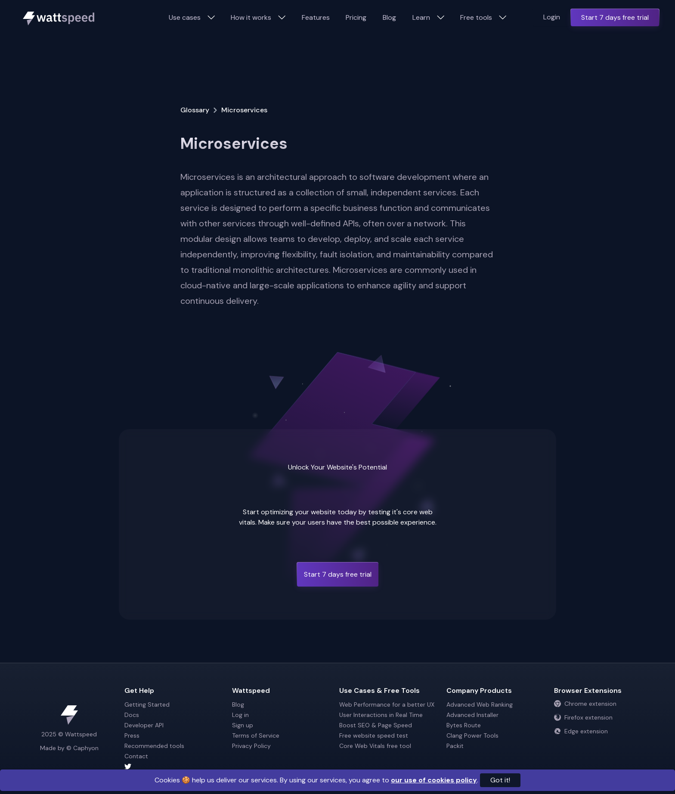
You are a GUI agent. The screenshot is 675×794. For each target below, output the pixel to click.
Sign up (242, 725)
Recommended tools (154, 746)
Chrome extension (585, 703)
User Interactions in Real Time (381, 715)
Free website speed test (373, 735)
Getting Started (147, 704)
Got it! (500, 780)
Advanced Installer (472, 715)
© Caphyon (82, 748)
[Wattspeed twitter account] (176, 766)
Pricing (356, 17)
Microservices (244, 109)
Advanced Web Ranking (479, 704)
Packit (455, 746)
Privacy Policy (251, 746)
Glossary (194, 109)
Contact (136, 756)
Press (131, 735)
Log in (240, 715)
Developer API (144, 725)
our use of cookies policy (434, 780)
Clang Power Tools (472, 735)
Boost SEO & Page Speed (375, 725)
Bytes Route (463, 725)
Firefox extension (583, 717)
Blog (389, 17)
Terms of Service (255, 735)
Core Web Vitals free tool (375, 746)
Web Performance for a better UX (386, 704)
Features (316, 17)
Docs (131, 715)
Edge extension (581, 731)
